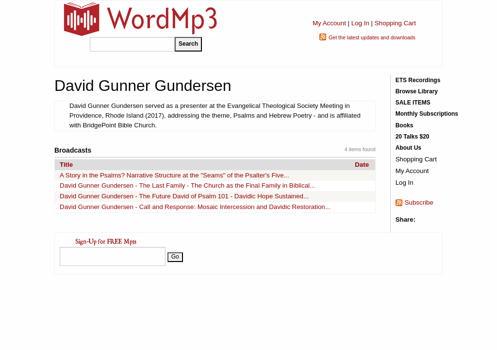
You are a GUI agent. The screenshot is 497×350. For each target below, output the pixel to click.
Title (66, 164)
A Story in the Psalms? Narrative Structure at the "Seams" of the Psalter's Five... (174, 175)
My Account (329, 23)
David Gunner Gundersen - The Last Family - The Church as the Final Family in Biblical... (187, 185)
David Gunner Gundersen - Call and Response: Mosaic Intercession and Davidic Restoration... (195, 206)
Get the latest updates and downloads (372, 37)
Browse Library (417, 91)
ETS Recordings (418, 80)
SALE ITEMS (413, 102)
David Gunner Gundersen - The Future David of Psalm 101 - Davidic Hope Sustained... (184, 196)
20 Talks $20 (413, 136)
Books (405, 125)
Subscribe (419, 202)
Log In (360, 23)
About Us (408, 147)
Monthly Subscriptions (427, 113)
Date (362, 164)
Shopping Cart (395, 23)
